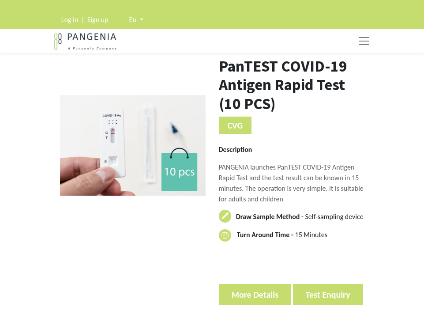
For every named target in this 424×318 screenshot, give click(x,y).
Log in (69, 19)
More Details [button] (255, 294)
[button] (136, 19)
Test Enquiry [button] (328, 294)
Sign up (97, 19)
